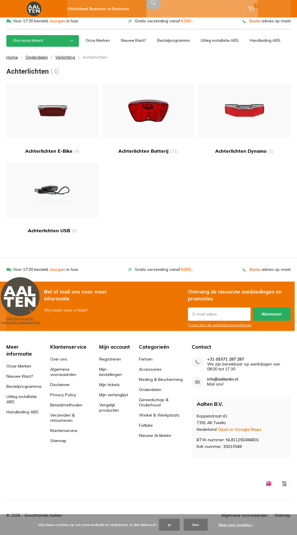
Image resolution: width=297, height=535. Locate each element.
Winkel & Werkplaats (159, 419)
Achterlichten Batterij (148, 123)
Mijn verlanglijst (113, 399)
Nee (195, 525)
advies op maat (270, 25)
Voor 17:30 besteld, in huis (45, 25)
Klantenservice (63, 434)
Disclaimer (60, 389)
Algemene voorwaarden (63, 376)
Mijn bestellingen (110, 376)
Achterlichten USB (52, 202)
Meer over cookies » (236, 525)
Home (12, 61)
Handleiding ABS (265, 44)
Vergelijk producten (109, 412)
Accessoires (150, 373)
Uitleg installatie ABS (220, 44)
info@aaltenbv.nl (222, 383)
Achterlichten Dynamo (244, 123)
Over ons (58, 363)
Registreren (110, 363)
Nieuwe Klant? (133, 44)
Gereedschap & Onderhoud (154, 406)
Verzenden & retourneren (62, 422)
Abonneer (271, 318)
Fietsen (146, 363)
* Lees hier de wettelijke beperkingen (220, 329)
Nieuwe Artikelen (155, 439)
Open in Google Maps (239, 433)
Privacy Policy (63, 399)
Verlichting (65, 61)
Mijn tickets (109, 389)
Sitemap (58, 445)
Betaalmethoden (66, 409)
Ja (169, 525)
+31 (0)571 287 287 (225, 363)
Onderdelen (37, 61)
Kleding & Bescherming (161, 383)
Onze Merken (98, 44)
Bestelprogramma (173, 44)
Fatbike (146, 429)
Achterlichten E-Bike (52, 123)
